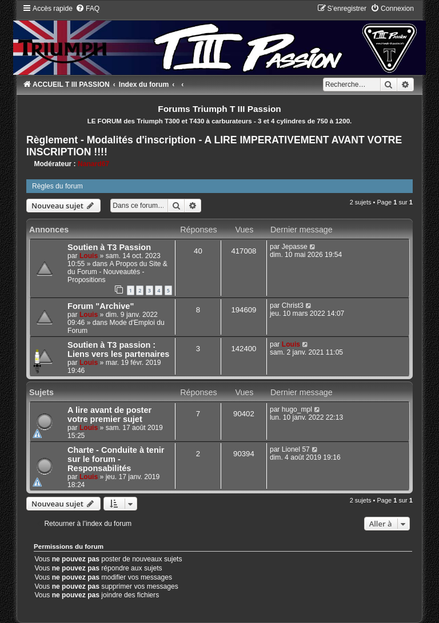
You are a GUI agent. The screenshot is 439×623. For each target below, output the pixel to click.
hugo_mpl (297, 409)
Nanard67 (93, 164)
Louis (88, 256)
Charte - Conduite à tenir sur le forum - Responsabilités (115, 459)
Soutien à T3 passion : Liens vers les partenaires (118, 349)
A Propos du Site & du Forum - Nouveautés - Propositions (117, 272)
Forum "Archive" (100, 306)
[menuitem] (87, 9)
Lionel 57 (296, 449)
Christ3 (293, 306)
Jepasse (295, 247)
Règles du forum (57, 186)
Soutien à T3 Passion (109, 247)
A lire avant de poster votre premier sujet (109, 414)
